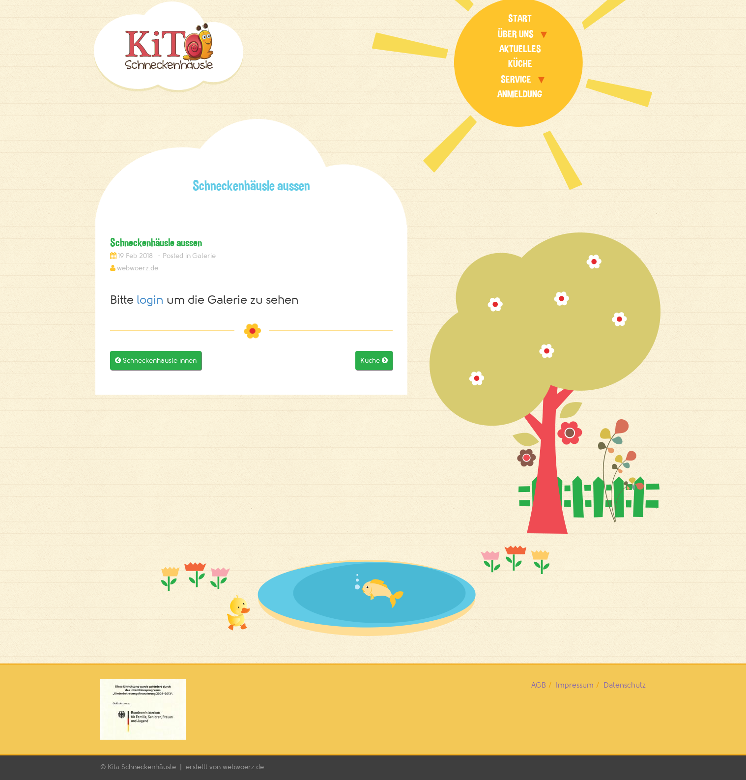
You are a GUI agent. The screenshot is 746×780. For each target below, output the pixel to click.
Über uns (516, 34)
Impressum (575, 685)
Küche (520, 63)
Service (516, 79)
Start (520, 18)
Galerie (204, 256)
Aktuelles (520, 49)
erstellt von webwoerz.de (225, 767)
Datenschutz (624, 685)
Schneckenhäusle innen (156, 360)
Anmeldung (520, 94)
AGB (538, 685)
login (150, 300)
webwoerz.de (137, 268)
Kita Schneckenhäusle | (147, 767)
